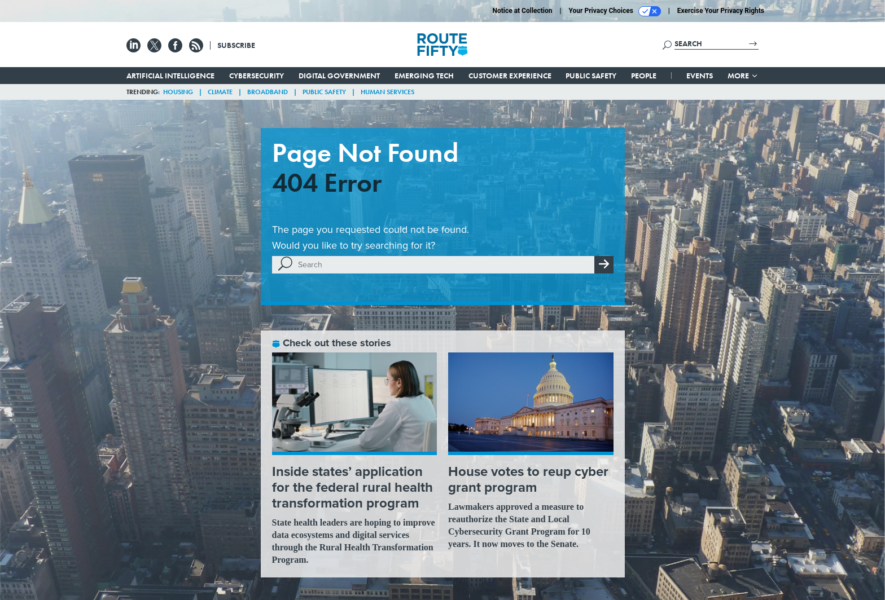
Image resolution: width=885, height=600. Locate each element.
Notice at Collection (522, 11)
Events (699, 75)
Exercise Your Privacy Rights (720, 11)
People (643, 75)
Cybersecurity (256, 75)
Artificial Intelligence (170, 75)
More (743, 75)
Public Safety (591, 75)
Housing (178, 91)
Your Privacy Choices (615, 11)
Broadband (267, 91)
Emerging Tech (424, 75)
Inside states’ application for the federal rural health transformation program (352, 487)
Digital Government (339, 75)
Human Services (387, 91)
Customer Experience (509, 75)
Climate (220, 91)
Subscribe (236, 45)
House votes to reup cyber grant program (528, 479)
